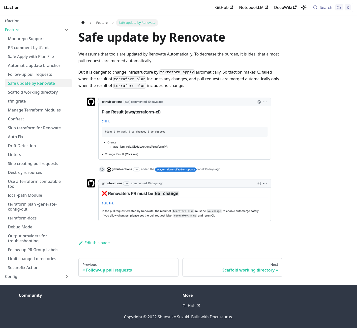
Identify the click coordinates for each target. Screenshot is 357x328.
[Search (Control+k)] (332, 7)
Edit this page (94, 243)
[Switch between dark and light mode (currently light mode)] (304, 7)
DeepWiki (285, 7)
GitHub (224, 7)
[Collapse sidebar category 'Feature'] (66, 30)
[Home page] (83, 23)
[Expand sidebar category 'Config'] (66, 276)
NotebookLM (253, 7)
